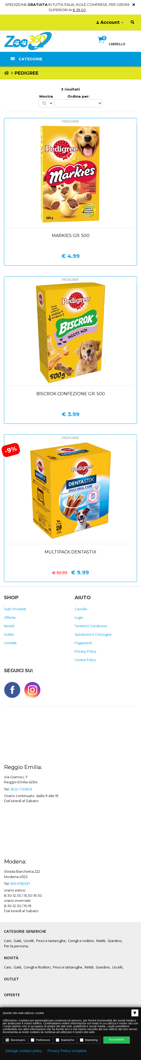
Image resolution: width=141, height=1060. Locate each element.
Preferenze (40, 1040)
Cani (7, 940)
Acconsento (116, 1039)
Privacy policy (85, 651)
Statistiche (65, 1040)
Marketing (89, 1040)
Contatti (10, 642)
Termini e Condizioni (91, 626)
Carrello (81, 609)
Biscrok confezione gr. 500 (70, 393)
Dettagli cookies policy (23, 1051)
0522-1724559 (21, 789)
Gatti (17, 940)
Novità (9, 626)
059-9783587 (20, 883)
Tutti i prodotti (15, 609)
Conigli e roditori (81, 940)
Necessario (15, 1040)
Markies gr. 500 (70, 235)
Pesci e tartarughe (51, 940)
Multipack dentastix (70, 551)
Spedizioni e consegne (93, 634)
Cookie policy (85, 659)
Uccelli (29, 940)
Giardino (115, 940)
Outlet (9, 634)
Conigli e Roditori (37, 967)
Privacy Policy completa (67, 1051)
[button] (111, 45)
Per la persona (16, 946)
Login (79, 617)
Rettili (100, 940)
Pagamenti (83, 642)
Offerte (10, 617)
